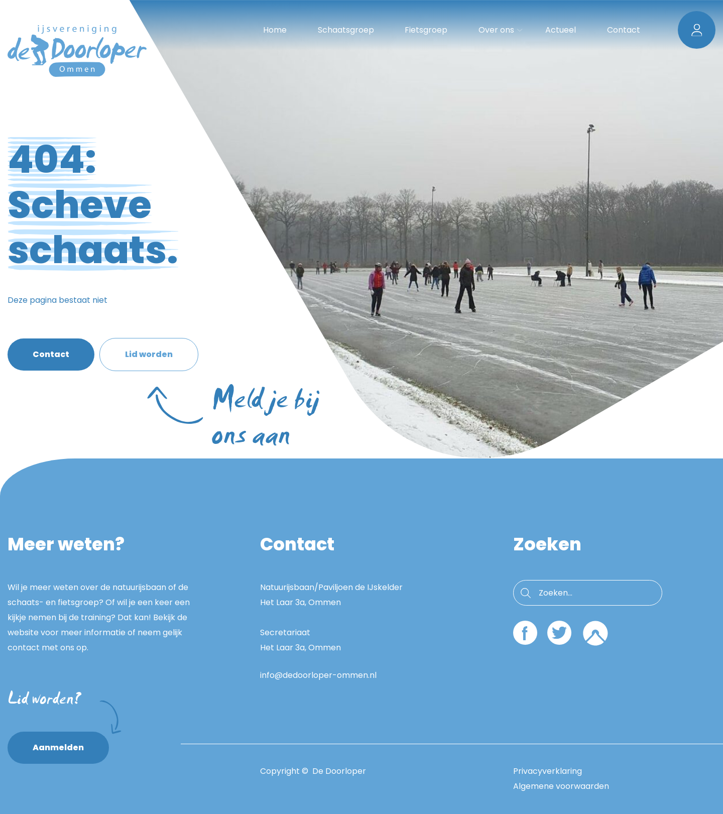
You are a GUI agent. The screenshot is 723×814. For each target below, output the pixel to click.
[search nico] (587, 593)
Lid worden (161, 359)
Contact (51, 354)
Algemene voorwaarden (561, 786)
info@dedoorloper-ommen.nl (318, 675)
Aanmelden (71, 742)
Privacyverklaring (547, 771)
